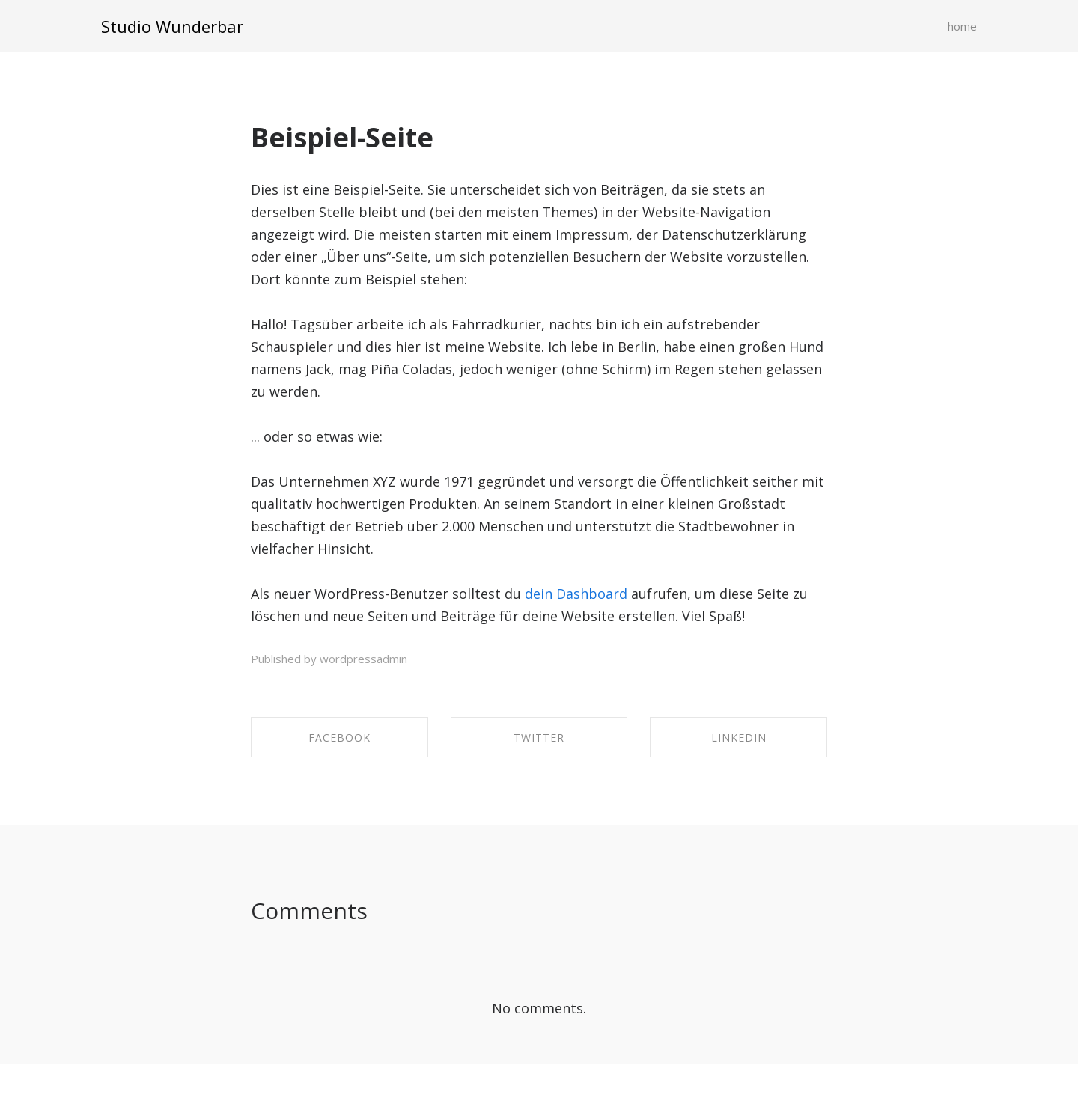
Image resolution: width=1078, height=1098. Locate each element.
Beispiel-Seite (342, 137)
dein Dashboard (576, 594)
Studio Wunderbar (172, 26)
